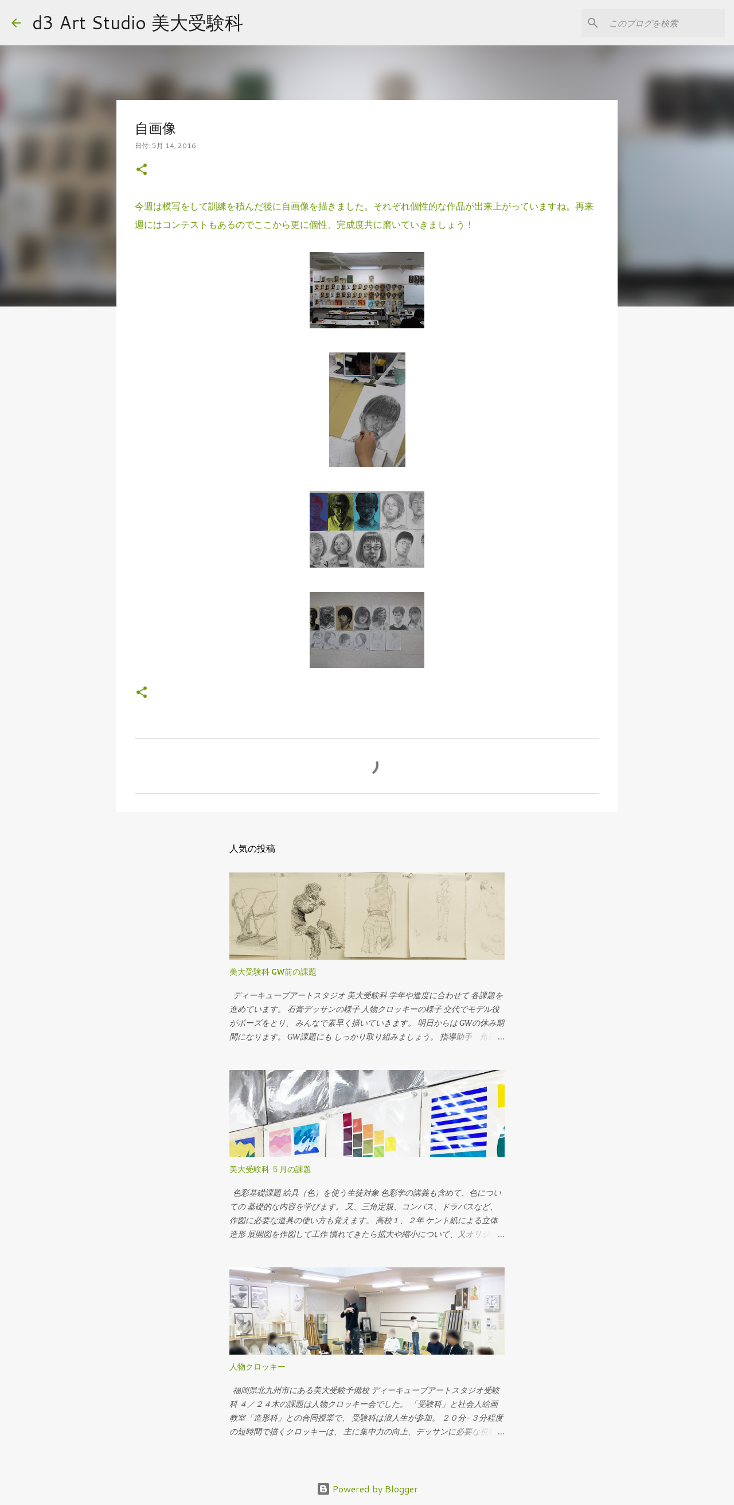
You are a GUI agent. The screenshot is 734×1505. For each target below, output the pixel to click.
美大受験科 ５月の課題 (270, 1169)
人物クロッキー (257, 1366)
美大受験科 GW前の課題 (273, 971)
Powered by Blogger (367, 1488)
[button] (142, 170)
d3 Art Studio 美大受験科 (137, 22)
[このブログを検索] (664, 23)
